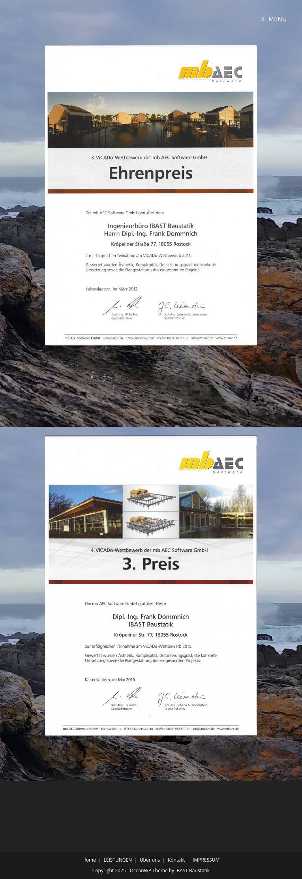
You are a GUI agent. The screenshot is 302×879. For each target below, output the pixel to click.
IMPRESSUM (206, 859)
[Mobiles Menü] (274, 19)
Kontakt (176, 859)
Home (89, 859)
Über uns (150, 859)
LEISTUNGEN (117, 859)
